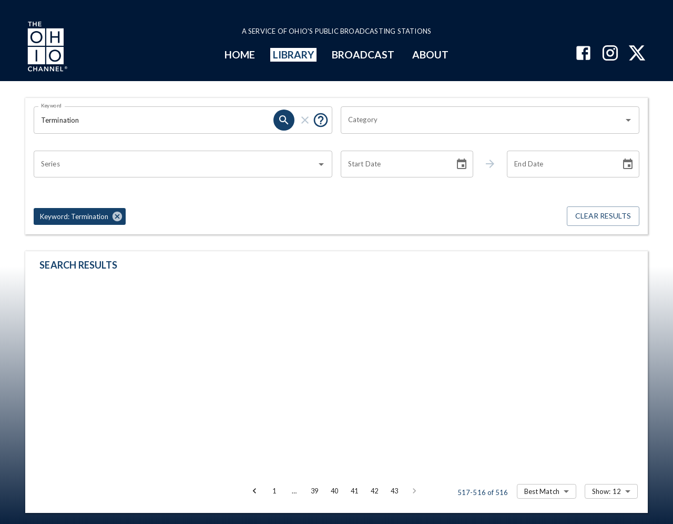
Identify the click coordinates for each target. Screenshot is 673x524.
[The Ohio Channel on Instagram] (610, 54)
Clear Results (603, 216)
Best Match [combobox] (541, 491)
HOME (240, 54)
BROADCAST (363, 54)
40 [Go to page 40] (334, 490)
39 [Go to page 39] (314, 490)
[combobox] (482, 120)
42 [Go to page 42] (374, 490)
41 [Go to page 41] (354, 490)
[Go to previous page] (254, 490)
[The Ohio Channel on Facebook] (583, 54)
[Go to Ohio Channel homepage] (46, 47)
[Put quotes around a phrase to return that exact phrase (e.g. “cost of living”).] (320, 120)
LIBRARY (293, 54)
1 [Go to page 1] (274, 490)
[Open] (628, 120)
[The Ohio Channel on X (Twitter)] (637, 54)
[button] (80, 216)
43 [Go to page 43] (394, 490)
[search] (283, 120)
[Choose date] (461, 164)
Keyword (51, 105)
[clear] (304, 120)
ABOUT (430, 54)
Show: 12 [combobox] (606, 491)
